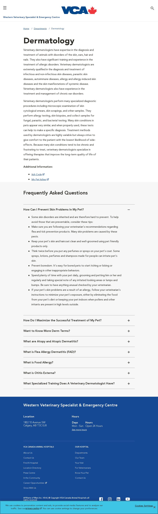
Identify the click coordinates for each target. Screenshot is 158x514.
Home (26, 29)
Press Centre (29, 473)
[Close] (154, 507)
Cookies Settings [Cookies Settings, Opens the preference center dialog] (144, 506)
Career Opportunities (34, 484)
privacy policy (33, 509)
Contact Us (28, 458)
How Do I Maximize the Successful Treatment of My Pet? (62, 320)
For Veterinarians (83, 468)
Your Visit (79, 463)
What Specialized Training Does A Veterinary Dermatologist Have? (69, 383)
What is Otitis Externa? (39, 373)
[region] (79, 507)
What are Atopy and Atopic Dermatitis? (50, 341)
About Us (27, 453)
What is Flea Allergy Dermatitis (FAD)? (49, 352)
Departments (40, 29)
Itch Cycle (37, 174)
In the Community (31, 478)
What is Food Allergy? (38, 362)
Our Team (79, 458)
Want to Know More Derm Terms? (46, 331)
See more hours (79, 430)
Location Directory (32, 468)
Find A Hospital (30, 463)
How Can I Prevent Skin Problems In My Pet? (53, 209)
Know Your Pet (82, 473)
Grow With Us (29, 488)
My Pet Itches (39, 179)
